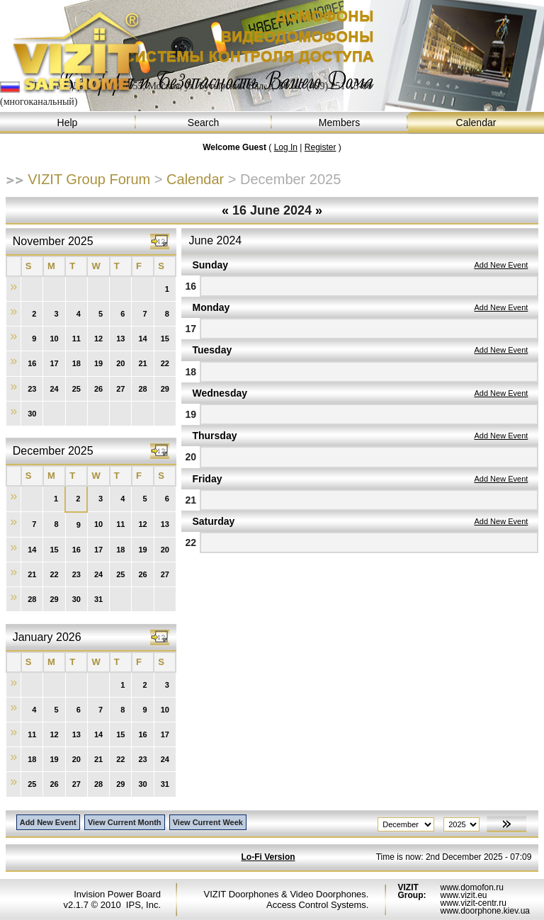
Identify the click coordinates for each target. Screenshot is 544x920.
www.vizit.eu (463, 895)
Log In (286, 147)
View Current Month (125, 822)
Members (340, 123)
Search (204, 123)
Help (68, 123)
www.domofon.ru (471, 887)
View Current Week (208, 822)
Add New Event (501, 265)
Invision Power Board (117, 894)
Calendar (476, 123)
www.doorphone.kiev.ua (485, 911)
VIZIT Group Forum (89, 179)
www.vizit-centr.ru (473, 903)
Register (320, 147)
